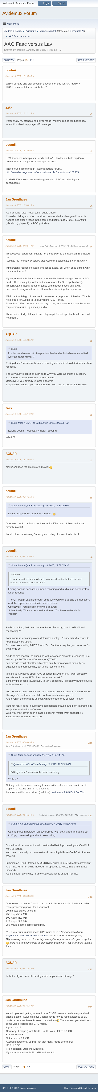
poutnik (11, 70)
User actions (86, 60)
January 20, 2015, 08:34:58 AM (20, 896)
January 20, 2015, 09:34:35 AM (20, 1006)
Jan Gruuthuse (16, 199)
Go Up (6, 1067)
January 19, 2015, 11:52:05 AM (20, 340)
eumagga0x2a (77, 31)
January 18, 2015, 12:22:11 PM (20, 113)
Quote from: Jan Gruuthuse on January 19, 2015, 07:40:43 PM (43, 823)
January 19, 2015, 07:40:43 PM (20, 742)
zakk (9, 107)
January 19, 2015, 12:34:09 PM (20, 459)
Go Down (8, 60)
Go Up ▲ (92, 1088)
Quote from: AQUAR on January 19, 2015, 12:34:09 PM (40, 505)
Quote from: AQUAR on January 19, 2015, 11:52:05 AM (40, 423)
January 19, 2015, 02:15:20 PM (20, 556)
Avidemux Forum (19, 13)
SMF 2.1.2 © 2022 (10, 1088)
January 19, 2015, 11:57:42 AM (20, 414)
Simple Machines (27, 1088)
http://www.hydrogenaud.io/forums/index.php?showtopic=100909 (42, 172)
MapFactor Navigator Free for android (27, 935)
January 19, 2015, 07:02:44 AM (20, 246)
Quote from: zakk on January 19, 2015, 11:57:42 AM (38, 755)
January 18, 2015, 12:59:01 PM (20, 205)
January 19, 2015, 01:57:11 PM (20, 497)
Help (66, 1088)
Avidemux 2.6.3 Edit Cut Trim (68, 792)
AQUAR (11, 334)
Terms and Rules (78, 1088)
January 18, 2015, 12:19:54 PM (20, 76)
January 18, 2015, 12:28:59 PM (20, 150)
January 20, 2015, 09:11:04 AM (20, 968)
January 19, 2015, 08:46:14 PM (20, 815)
